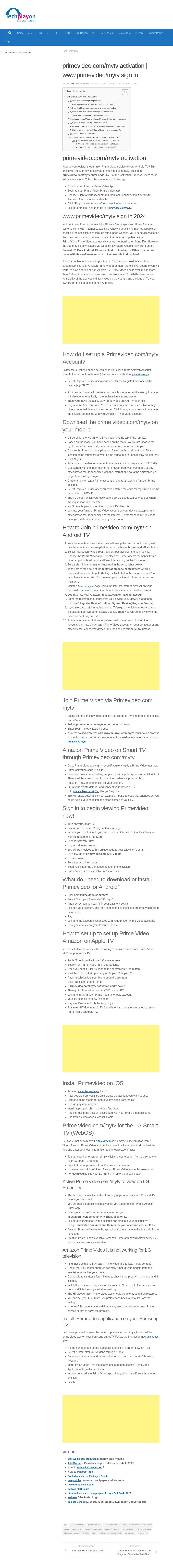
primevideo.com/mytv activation (84, 96)
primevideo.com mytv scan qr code (137, 1529)
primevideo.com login (93, 1529)
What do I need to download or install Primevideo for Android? (102, 126)
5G (124, 179)
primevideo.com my (112, 1529)
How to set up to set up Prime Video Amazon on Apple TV (100, 130)
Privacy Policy (155, 33)
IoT (94, 33)
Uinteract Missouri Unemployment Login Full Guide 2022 (104, 1492)
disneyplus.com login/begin (85, 1458)
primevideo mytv (141, 373)
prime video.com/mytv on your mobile (137, 1524)
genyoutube (75, 1480)
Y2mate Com (76, 1501)
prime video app (94, 1524)
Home (20, 33)
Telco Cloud (124, 33)
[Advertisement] (111, 319)
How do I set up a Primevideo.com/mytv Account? (96, 104)
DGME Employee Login (82, 1484)
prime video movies (111, 1524)
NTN (48, 33)
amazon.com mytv (77, 1524)
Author (70, 83)
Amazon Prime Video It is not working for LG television (101, 144)
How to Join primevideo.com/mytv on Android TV (95, 111)
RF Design (82, 33)
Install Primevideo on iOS (85, 133)
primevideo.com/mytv (89, 1091)
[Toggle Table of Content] (131, 92)
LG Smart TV (102, 1140)
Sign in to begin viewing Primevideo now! (92, 122)
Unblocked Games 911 (91, 1467)
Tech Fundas (71, 50)
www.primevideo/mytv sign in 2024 (89, 100)
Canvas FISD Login (80, 1488)
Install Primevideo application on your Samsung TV (100, 147)
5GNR (68, 33)
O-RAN (139, 33)
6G (40, 33)
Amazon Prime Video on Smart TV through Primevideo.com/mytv (103, 118)
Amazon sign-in (87, 585)
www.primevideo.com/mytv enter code (107, 1533)
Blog (7, 41)
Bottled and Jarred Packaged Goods (91, 1475)
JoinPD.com (75, 1462)
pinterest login (86, 1471)
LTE (58, 33)
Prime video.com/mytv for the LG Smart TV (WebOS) (99, 137)
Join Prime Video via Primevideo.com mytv (92, 115)
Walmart (73, 1497)
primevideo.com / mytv (73, 1529)
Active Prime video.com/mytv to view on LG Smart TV (101, 141)
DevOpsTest (107, 33)
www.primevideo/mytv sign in (136, 1533)
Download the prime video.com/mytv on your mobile (97, 107)
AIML (31, 33)
